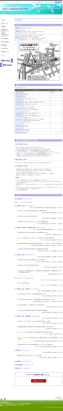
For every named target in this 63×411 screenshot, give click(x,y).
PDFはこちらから (38, 381)
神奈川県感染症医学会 (4, 402)
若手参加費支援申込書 (42, 153)
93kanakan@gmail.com (23, 190)
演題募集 (3, 33)
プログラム (4, 31)
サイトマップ (34, 2)
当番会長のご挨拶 (5, 30)
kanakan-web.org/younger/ (29, 153)
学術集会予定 (4, 29)
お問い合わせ (40, 2)
